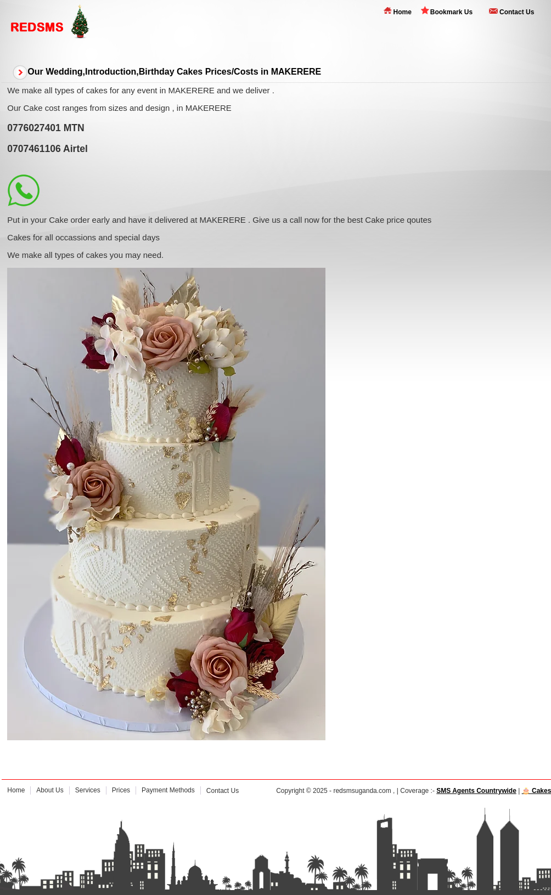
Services (87, 790)
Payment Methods (168, 790)
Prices (121, 790)
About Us (49, 790)
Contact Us (516, 12)
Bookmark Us (451, 12)
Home (402, 12)
